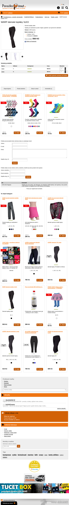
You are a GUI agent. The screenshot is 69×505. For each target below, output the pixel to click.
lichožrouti (22, 455)
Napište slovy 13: (5, 159)
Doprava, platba (8, 430)
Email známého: (5, 173)
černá (3, 68)
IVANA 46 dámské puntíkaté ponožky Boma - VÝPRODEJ (9, 95)
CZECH (61, 455)
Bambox (6, 381)
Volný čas (47, 17)
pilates (5, 457)
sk (63, 4)
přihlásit (10, 13)
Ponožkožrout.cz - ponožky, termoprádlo (13, 17)
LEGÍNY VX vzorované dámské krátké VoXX (55, 198)
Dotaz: (2, 149)
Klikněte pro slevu (9, 503)
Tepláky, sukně (54, 17)
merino (30, 455)
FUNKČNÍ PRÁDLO (29, 17)
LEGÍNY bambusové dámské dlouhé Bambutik (32, 243)
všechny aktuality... (61, 408)
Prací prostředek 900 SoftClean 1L (33, 287)
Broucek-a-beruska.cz (63, 502)
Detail (17, 132)
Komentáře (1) (48, 88)
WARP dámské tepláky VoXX (9, 287)
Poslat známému (21, 88)
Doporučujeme (7, 88)
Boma (5, 386)
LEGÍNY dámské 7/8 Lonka (54, 242)
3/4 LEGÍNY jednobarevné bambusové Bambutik (31, 332)
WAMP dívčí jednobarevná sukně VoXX (33, 198)
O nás (5, 429)
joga (45, 455)
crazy (41, 455)
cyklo (14, 455)
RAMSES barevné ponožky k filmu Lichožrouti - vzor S (56, 95)
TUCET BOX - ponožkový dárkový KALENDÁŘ (11, 243)
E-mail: (2, 146)
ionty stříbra (53, 455)
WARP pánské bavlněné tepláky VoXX (10, 198)
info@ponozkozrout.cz (9, 500)
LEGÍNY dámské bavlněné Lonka (10, 331)
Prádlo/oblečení (39, 17)
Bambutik (6, 383)
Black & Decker (8, 385)
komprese (7, 455)
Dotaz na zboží (34, 88)
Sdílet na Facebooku (31, 41)
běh (36, 455)
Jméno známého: (5, 170)
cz (61, 4)
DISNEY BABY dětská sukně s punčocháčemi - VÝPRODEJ (55, 287)
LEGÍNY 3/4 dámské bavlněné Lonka (55, 332)
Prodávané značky (8, 379)
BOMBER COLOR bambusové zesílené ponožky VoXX (32, 95)
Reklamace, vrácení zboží (10, 432)
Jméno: (2, 143)
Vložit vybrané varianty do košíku (57, 75)
